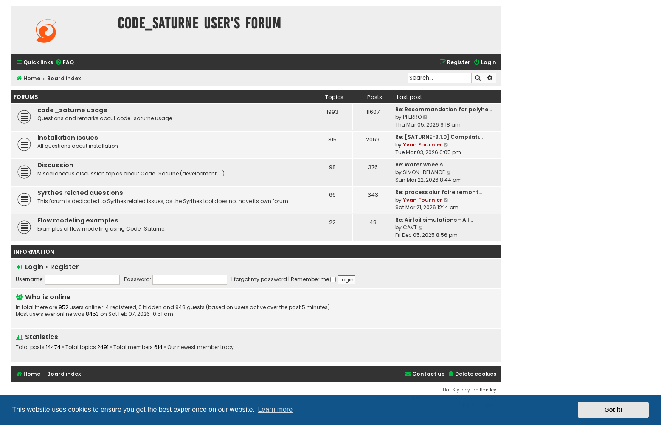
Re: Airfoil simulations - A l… (434, 219)
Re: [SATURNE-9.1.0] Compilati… (439, 137)
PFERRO (412, 117)
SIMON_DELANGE (424, 172)
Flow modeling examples (77, 220)
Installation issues (67, 137)
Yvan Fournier (422, 144)
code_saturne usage (72, 110)
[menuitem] (64, 62)
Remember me (313, 279)
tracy (227, 347)
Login (34, 266)
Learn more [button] (275, 409)
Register (64, 266)
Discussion (55, 165)
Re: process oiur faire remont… (438, 192)
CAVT (410, 227)
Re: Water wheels (419, 164)
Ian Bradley (483, 390)
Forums (26, 97)
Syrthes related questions (80, 193)
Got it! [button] (613, 409)
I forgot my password (259, 279)
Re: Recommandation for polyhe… (443, 109)
